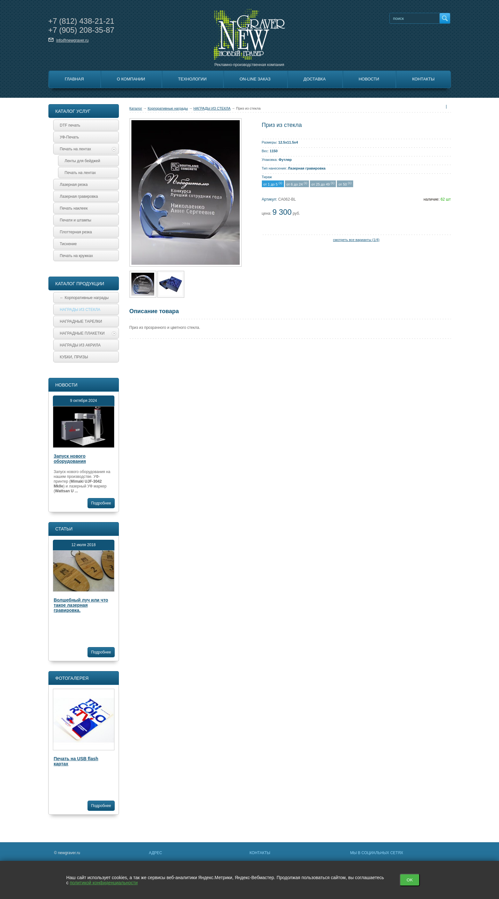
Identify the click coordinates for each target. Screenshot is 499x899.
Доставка (315, 79)
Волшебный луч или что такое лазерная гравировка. (81, 605)
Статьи (64, 528)
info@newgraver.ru (72, 40)
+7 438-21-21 (81, 21)
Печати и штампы (75, 220)
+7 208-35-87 (81, 30)
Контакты (423, 79)
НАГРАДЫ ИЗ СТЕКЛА (211, 108)
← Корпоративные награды (84, 298)
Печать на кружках (76, 256)
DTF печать (70, 125)
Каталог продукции (79, 283)
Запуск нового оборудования (70, 459)
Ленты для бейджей (82, 161)
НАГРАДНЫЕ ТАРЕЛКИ (81, 321)
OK (410, 880)
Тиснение (68, 244)
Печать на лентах (88, 149)
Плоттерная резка (76, 232)
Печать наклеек (74, 208)
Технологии (192, 79)
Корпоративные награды (168, 108)
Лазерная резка (74, 184)
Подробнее (101, 503)
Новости (369, 79)
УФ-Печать (69, 137)
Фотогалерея (72, 678)
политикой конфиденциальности (104, 882)
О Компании (131, 79)
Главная (74, 79)
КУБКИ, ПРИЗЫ (74, 357)
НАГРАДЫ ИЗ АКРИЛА (80, 345)
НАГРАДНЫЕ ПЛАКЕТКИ (88, 333)
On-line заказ (254, 79)
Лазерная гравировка (79, 196)
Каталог (135, 108)
